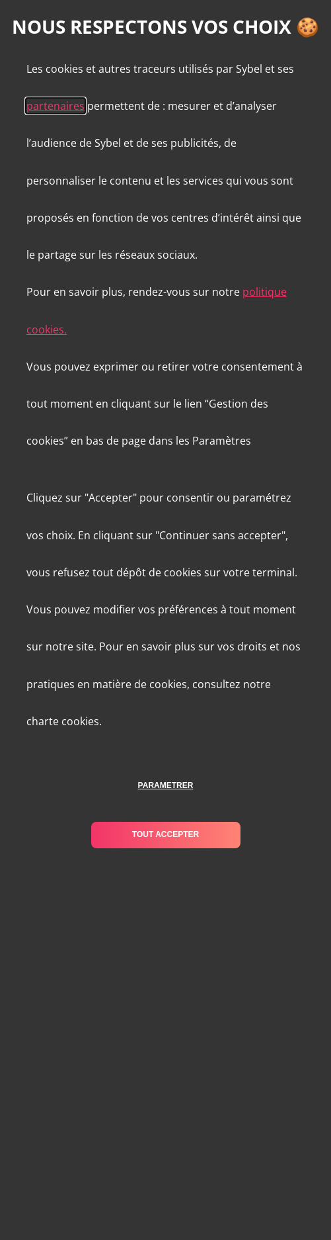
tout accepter (165, 834)
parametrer (166, 785)
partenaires (55, 106)
